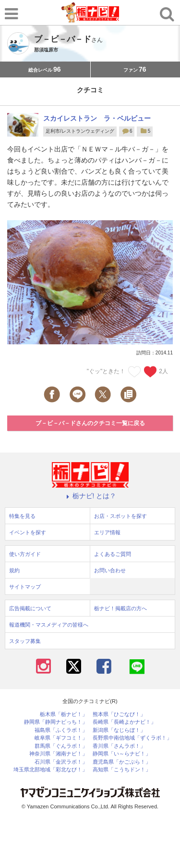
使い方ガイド (25, 554)
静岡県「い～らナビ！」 (122, 753)
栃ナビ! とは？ (90, 496)
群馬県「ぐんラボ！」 (61, 746)
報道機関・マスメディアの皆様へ (48, 625)
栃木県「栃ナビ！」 (63, 714)
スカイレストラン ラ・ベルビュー (97, 118)
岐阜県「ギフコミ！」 (61, 738)
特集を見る (22, 516)
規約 (14, 570)
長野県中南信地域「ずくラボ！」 (132, 738)
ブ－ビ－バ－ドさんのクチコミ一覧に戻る (90, 423)
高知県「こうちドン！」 (122, 769)
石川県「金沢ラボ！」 (61, 762)
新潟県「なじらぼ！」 (119, 730)
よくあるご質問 (112, 554)
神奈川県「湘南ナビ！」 (58, 753)
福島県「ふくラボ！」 (61, 730)
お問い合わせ (110, 570)
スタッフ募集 (25, 641)
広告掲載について (30, 608)
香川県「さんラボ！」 (119, 746)
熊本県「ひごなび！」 (119, 714)
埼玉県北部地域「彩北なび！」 (50, 769)
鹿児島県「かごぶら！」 (122, 762)
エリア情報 (107, 532)
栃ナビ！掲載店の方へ (120, 608)
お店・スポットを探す (120, 516)
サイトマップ (25, 587)
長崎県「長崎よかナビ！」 (124, 722)
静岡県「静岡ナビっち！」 (55, 722)
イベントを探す (27, 532)
